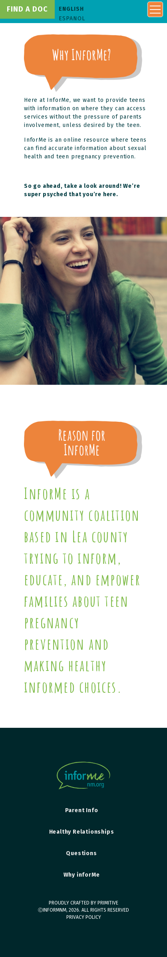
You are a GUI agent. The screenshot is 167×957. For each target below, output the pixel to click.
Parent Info (81, 810)
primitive (107, 903)
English (71, 9)
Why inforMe (82, 874)
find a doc (27, 9)
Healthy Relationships (81, 831)
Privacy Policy (83, 917)
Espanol (72, 18)
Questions (81, 853)
